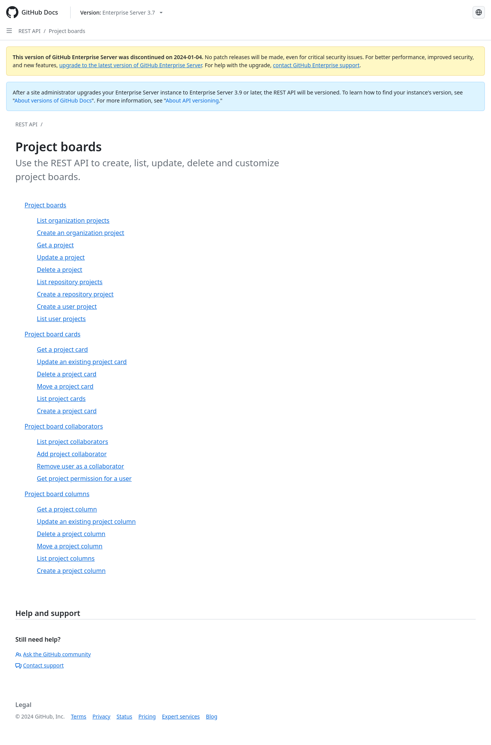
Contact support (39, 665)
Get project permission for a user (84, 478)
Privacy (101, 716)
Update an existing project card (82, 362)
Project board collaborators (64, 426)
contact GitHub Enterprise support (316, 65)
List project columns (66, 558)
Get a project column (67, 509)
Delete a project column (71, 534)
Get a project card (62, 349)
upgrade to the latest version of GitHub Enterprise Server (130, 65)
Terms (78, 716)
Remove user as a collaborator (80, 466)
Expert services (181, 716)
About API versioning (192, 100)
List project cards (61, 398)
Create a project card (67, 411)
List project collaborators (72, 441)
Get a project (55, 245)
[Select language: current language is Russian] (479, 12)
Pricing (147, 716)
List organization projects (73, 220)
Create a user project (67, 306)
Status (124, 716)
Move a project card (65, 386)
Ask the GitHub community (53, 654)
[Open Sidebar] (9, 31)
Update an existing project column (86, 521)
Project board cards (53, 334)
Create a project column (71, 570)
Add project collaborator (72, 454)
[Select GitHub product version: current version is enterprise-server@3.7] (121, 12)
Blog (211, 716)
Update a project (61, 257)
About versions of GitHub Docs (53, 100)
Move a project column (69, 546)
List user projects (61, 319)
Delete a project (59, 269)
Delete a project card (66, 374)
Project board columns (57, 494)
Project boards (67, 31)
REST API (29, 31)
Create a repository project (75, 294)
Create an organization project (80, 232)
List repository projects (69, 282)
